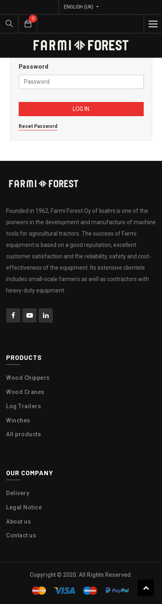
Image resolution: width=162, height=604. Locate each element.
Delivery (17, 493)
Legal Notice (24, 507)
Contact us (21, 535)
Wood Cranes (25, 392)
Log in (81, 109)
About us (18, 521)
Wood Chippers (28, 378)
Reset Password (38, 126)
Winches (18, 420)
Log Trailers (23, 406)
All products (23, 434)
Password (33, 66)
